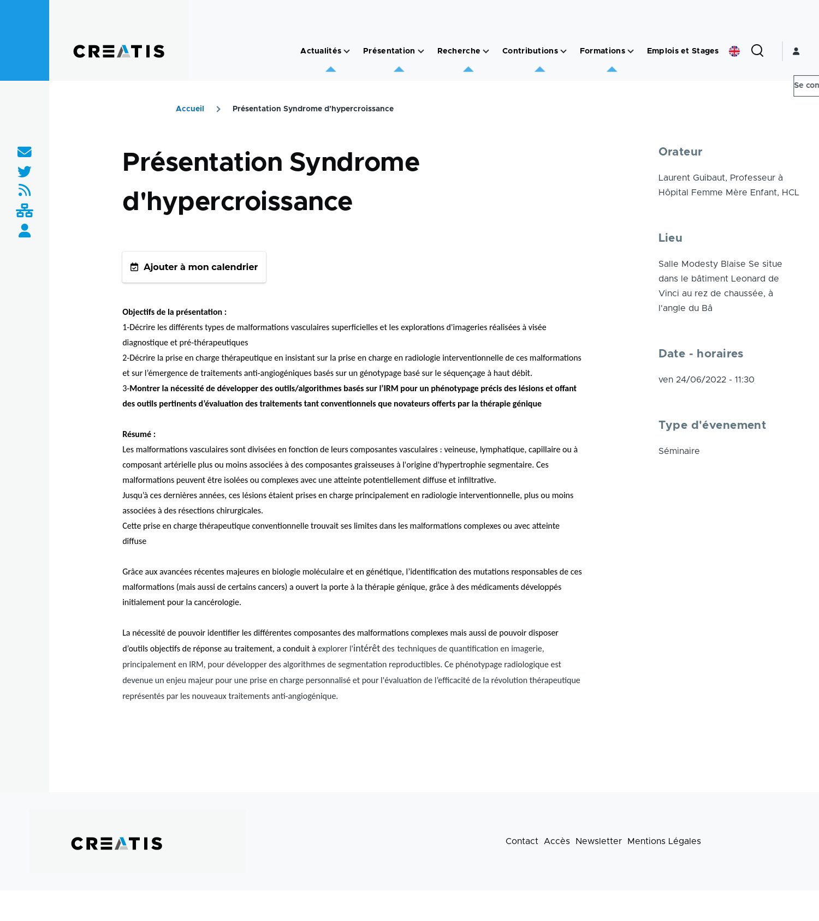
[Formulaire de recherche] (757, 51)
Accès (557, 841)
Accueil (190, 109)
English (734, 51)
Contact (522, 841)
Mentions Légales (664, 841)
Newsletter (598, 841)
